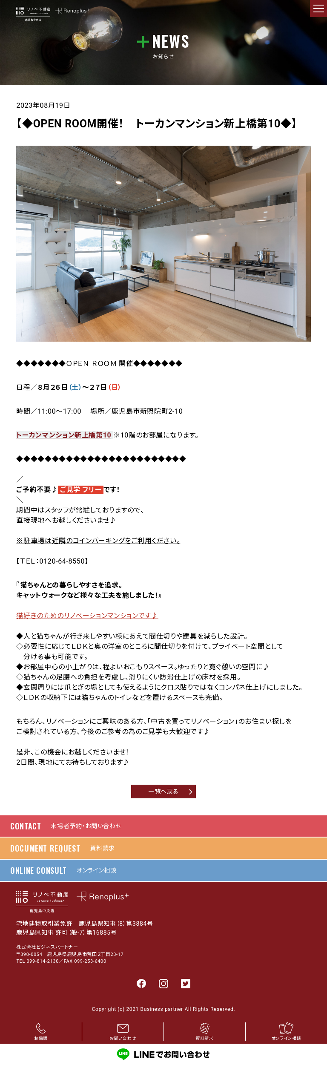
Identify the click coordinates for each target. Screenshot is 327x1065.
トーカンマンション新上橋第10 (63, 435)
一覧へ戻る (170, 791)
